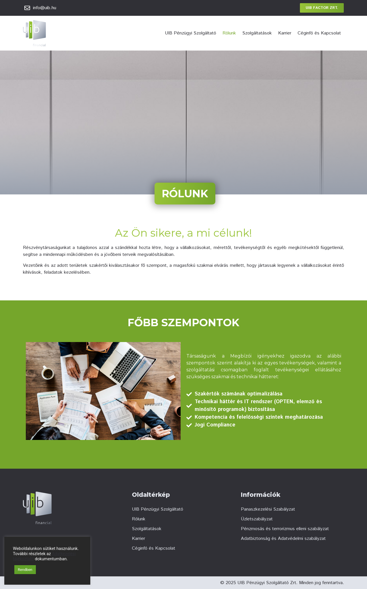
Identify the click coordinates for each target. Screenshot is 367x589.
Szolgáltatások (257, 33)
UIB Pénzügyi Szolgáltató (190, 33)
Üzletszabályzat (257, 519)
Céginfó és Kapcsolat (319, 33)
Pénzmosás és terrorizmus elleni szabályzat (285, 529)
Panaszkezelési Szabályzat (268, 509)
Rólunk (229, 33)
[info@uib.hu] (27, 8)
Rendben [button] (25, 569)
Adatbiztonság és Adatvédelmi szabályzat (283, 538)
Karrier (284, 33)
